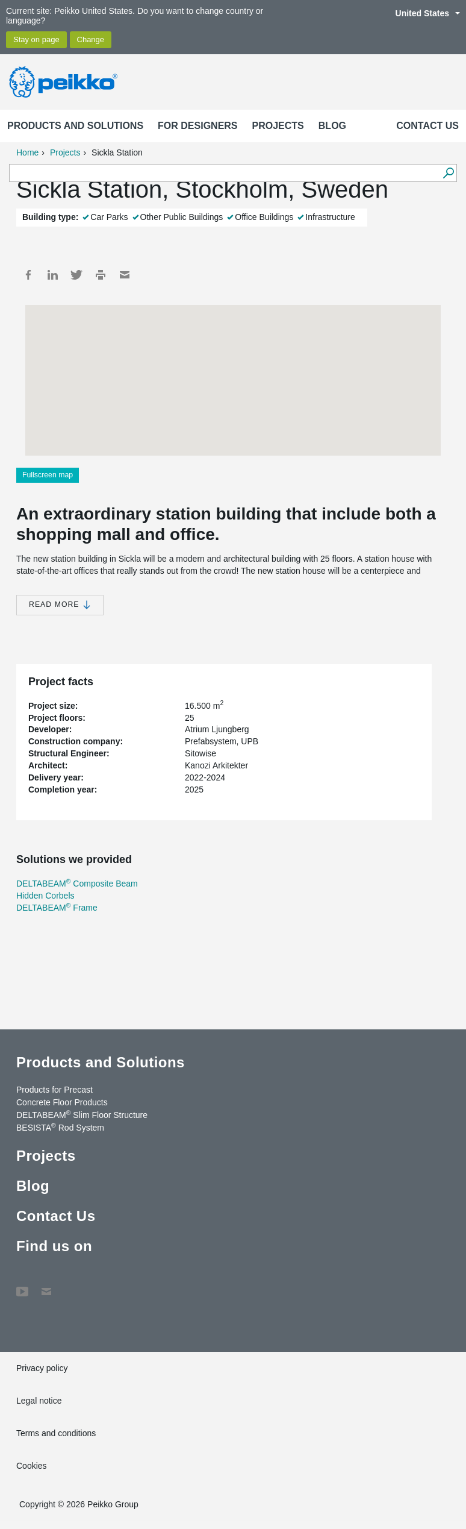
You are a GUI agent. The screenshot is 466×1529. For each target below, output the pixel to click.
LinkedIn (52, 275)
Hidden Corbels (45, 895)
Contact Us (427, 126)
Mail (125, 275)
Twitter (76, 275)
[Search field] (224, 174)
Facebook (28, 275)
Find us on (54, 1246)
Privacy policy (42, 1368)
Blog (332, 126)
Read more (60, 604)
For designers (197, 126)
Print (101, 275)
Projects (278, 126)
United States (422, 13)
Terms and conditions (56, 1433)
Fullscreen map (47, 475)
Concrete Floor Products (62, 1102)
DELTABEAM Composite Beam (77, 883)
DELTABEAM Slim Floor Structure (82, 1114)
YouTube (22, 1285)
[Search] (448, 173)
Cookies (31, 1466)
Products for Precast (54, 1089)
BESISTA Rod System (60, 1127)
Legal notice (39, 1400)
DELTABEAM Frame (57, 907)
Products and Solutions (75, 126)
